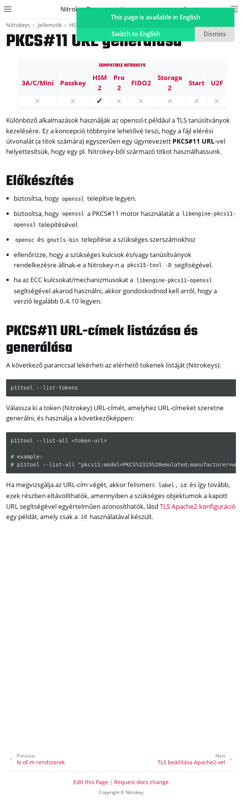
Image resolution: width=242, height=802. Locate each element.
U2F (217, 82)
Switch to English (135, 34)
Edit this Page (90, 782)
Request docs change (141, 782)
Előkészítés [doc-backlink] (40, 181)
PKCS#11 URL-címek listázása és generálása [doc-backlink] (102, 340)
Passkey (73, 82)
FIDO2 (141, 82)
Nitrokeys (18, 25)
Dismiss (215, 34)
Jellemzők (50, 25)
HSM (75, 25)
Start (196, 82)
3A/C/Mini (38, 82)
